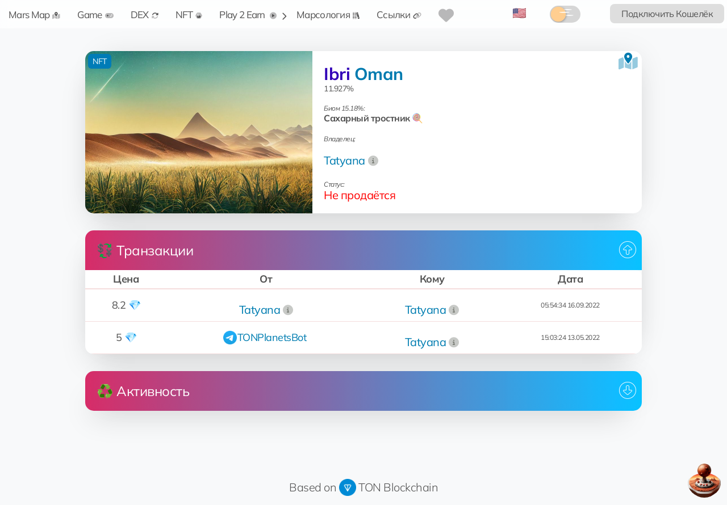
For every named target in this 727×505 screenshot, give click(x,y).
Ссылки (399, 14)
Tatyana (344, 160)
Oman (378, 74)
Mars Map (34, 14)
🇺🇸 (519, 13)
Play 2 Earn (248, 14)
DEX (144, 14)
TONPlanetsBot (272, 337)
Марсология (328, 14)
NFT (189, 14)
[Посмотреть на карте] (628, 61)
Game (95, 14)
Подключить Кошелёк (667, 13)
